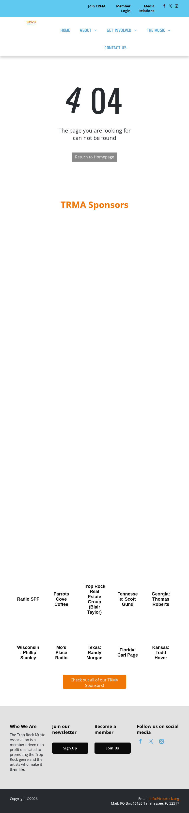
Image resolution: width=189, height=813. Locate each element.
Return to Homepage (94, 157)
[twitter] (170, 7)
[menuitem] (65, 30)
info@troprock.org (164, 798)
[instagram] (176, 7)
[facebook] (164, 7)
